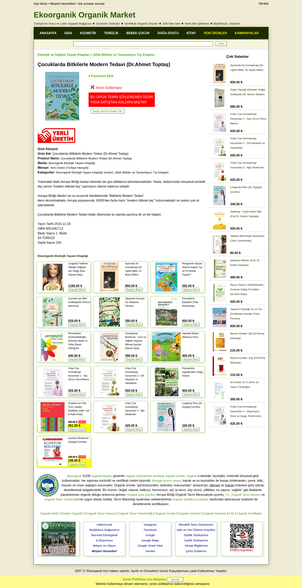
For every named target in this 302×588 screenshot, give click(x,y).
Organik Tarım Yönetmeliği (62, 499)
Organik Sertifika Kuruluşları (190, 499)
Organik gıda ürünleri (141, 494)
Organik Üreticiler (189, 513)
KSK (231, 513)
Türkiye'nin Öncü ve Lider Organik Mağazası (63, 23)
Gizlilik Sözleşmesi (196, 535)
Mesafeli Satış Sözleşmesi (196, 524)
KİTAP (191, 33)
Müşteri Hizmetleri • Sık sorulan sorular (77, 3)
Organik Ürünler (165, 513)
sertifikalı (158, 476)
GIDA (68, 33)
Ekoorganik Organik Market (84, 15)
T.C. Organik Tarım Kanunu (243, 494)
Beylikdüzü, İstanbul (227, 23)
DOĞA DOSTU (168, 33)
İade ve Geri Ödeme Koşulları (196, 529)
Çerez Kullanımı (196, 551)
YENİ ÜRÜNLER (215, 33)
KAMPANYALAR (247, 33)
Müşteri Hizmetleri (104, 551)
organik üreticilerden (138, 476)
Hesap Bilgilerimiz (196, 545)
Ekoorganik (74, 476)
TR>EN (263, 3)
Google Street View (150, 545)
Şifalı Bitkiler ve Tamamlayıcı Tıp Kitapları (124, 54)
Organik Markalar (214, 513)
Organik (191, 476)
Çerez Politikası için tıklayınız (144, 579)
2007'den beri (171, 23)
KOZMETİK (88, 33)
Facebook (150, 529)
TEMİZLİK (111, 33)
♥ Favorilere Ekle (101, 76)
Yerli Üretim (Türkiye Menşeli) (69, 167)
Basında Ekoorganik (104, 535)
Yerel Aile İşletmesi (197, 23)
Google (150, 535)
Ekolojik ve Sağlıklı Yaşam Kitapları (64, 54)
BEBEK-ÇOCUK (138, 33)
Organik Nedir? (50, 513)
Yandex (150, 551)
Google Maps (150, 540)
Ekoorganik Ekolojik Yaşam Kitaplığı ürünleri (84, 172)
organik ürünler (175, 476)
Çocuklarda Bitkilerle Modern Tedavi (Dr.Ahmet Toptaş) (96, 158)
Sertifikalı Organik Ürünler (141, 23)
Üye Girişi (40, 3)
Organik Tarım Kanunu (101, 513)
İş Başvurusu (104, 540)
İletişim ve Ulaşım (104, 545)
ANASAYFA (48, 33)
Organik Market (101, 476)
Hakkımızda (104, 524)
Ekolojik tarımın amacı (166, 480)
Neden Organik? (73, 513)
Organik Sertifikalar (249, 513)
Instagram (150, 524)
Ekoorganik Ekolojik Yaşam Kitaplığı (72, 163)
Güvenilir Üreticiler (108, 23)
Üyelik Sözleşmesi (196, 540)
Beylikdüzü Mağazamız (104, 529)
